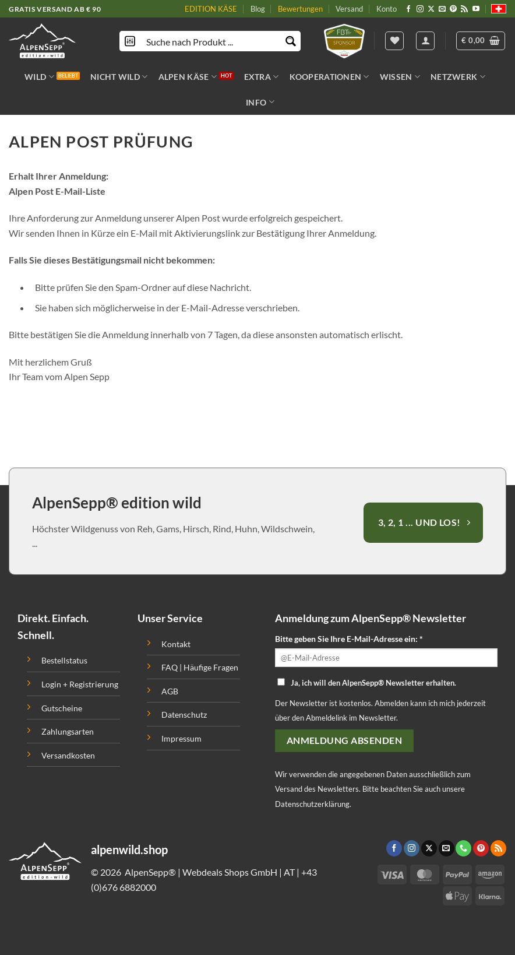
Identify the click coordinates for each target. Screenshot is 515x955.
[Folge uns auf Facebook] (408, 9)
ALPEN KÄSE (187, 76)
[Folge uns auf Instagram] (420, 9)
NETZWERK (458, 76)
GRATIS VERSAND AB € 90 (55, 9)
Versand (349, 8)
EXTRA (261, 76)
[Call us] (463, 848)
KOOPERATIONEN (329, 76)
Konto (386, 8)
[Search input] (210, 41)
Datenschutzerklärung (312, 804)
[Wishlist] (394, 40)
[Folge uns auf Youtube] (475, 9)
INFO (260, 101)
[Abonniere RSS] (464, 9)
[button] (480, 40)
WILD (39, 76)
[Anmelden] (425, 40)
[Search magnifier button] (290, 41)
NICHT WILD (118, 76)
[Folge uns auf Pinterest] (453, 9)
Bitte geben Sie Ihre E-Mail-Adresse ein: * (349, 639)
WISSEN (400, 76)
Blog (258, 8)
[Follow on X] (431, 9)
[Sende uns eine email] (442, 9)
